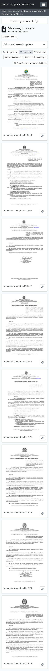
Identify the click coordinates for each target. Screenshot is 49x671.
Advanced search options (19, 44)
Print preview (10, 52)
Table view (40, 52)
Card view (25, 52)
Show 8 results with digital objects (30, 63)
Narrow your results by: (24, 21)
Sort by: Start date (13, 57)
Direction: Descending (35, 57)
